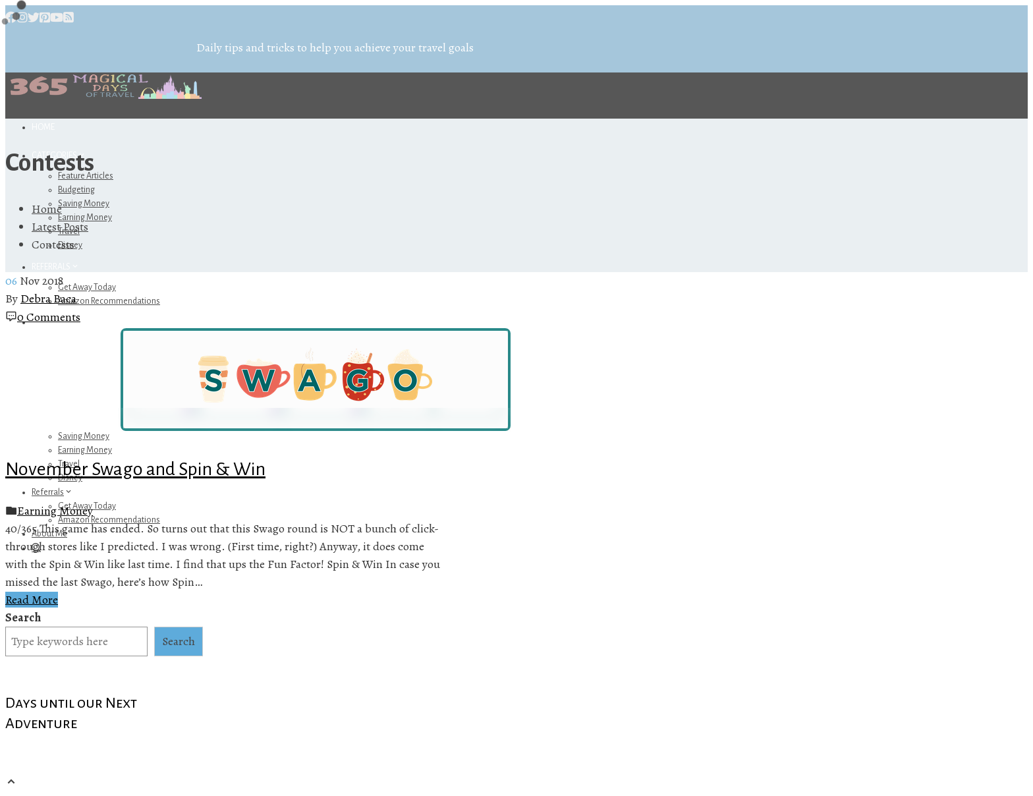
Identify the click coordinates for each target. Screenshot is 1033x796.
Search (23, 617)
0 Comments (48, 317)
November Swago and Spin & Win (135, 469)
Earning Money (85, 450)
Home (43, 127)
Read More (31, 600)
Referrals (56, 266)
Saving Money (83, 203)
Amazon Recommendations (109, 301)
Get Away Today (87, 287)
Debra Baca (48, 298)
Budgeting (76, 189)
